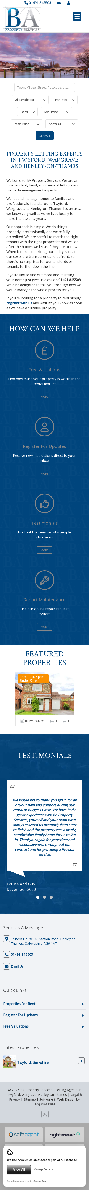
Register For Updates (20, 1015)
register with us (19, 303)
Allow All (19, 1169)
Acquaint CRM (44, 1104)
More (45, 397)
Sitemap (30, 1099)
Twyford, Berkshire (33, 1062)
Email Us (17, 966)
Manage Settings (43, 1169)
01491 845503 (37, 2)
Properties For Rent (19, 1003)
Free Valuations (16, 1026)
